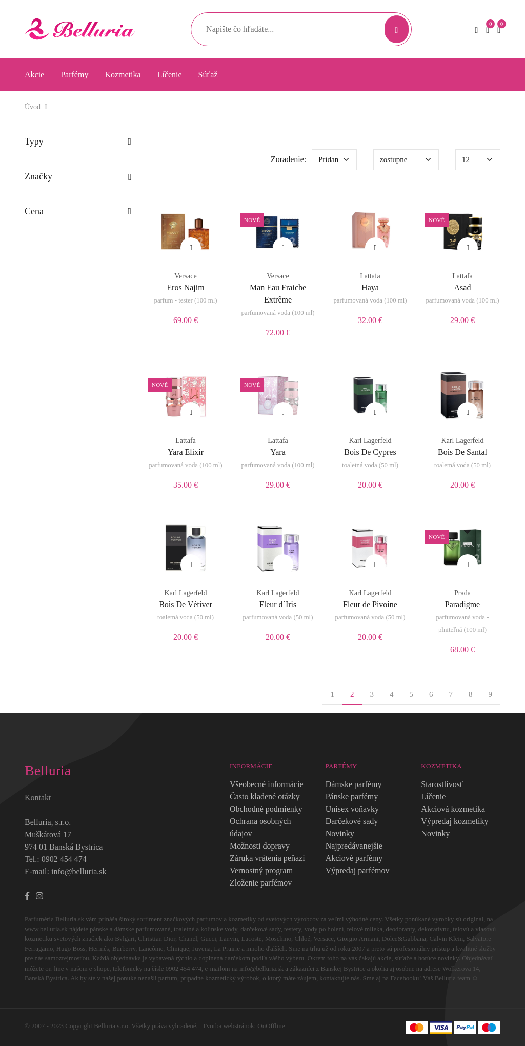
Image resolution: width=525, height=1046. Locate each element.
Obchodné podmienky (266, 808)
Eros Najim (185, 287)
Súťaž (208, 74)
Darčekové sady (352, 821)
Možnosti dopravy (260, 845)
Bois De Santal (462, 452)
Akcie (34, 74)
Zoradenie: (288, 159)
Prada (462, 593)
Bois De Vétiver (185, 604)
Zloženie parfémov (261, 882)
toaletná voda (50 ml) (370, 465)
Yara (277, 452)
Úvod (33, 107)
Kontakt (38, 797)
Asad (462, 287)
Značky (38, 176)
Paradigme (462, 604)
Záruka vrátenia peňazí (267, 858)
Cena (34, 211)
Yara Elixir (186, 452)
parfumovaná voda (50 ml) (278, 617)
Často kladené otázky (265, 796)
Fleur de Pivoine (370, 604)
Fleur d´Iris (277, 604)
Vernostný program (261, 870)
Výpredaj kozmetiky (454, 821)
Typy (34, 141)
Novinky (340, 833)
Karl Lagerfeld (370, 441)
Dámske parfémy (354, 784)
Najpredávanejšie (354, 845)
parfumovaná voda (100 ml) (277, 312)
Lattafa (370, 276)
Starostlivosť (442, 784)
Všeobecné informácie (266, 784)
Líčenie (169, 74)
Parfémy (74, 74)
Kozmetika (122, 74)
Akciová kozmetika (453, 808)
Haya (370, 287)
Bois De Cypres (370, 452)
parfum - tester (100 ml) (185, 300)
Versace (185, 276)
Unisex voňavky (352, 808)
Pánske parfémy (352, 796)
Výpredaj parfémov (358, 870)
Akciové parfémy (354, 858)
